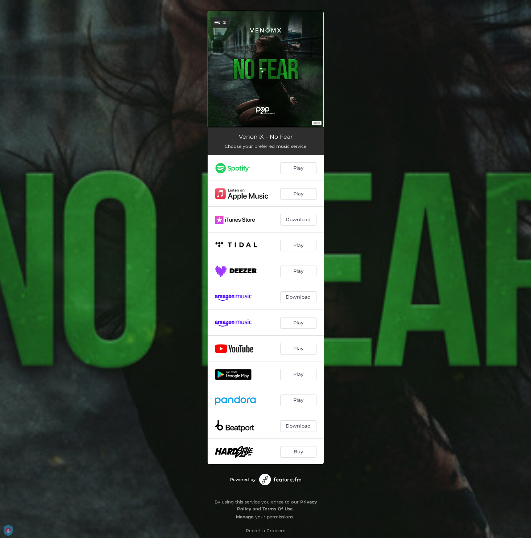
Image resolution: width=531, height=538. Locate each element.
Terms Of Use (277, 508)
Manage (245, 516)
